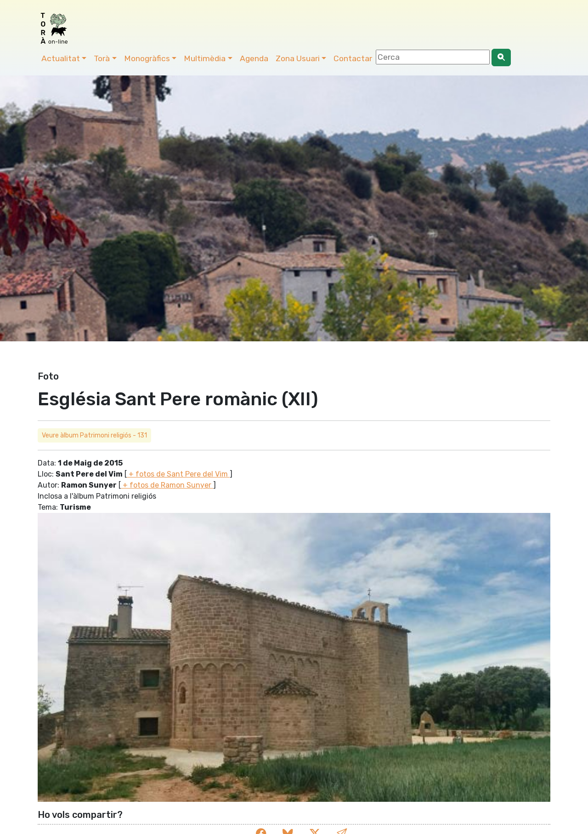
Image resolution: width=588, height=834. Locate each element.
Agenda (254, 58)
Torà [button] (102, 58)
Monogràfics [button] (147, 58)
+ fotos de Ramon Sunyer (167, 485)
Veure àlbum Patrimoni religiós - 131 (94, 435)
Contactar (353, 58)
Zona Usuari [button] (298, 58)
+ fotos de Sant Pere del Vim (178, 474)
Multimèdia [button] (205, 58)
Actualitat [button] (60, 58)
